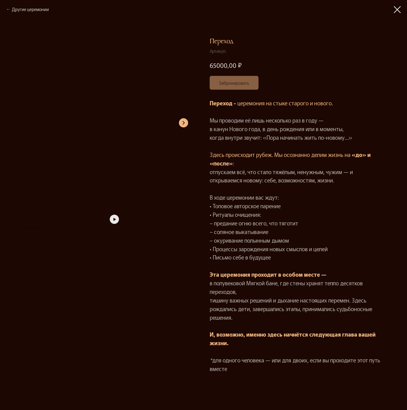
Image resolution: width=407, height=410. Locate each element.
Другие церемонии (30, 9)
